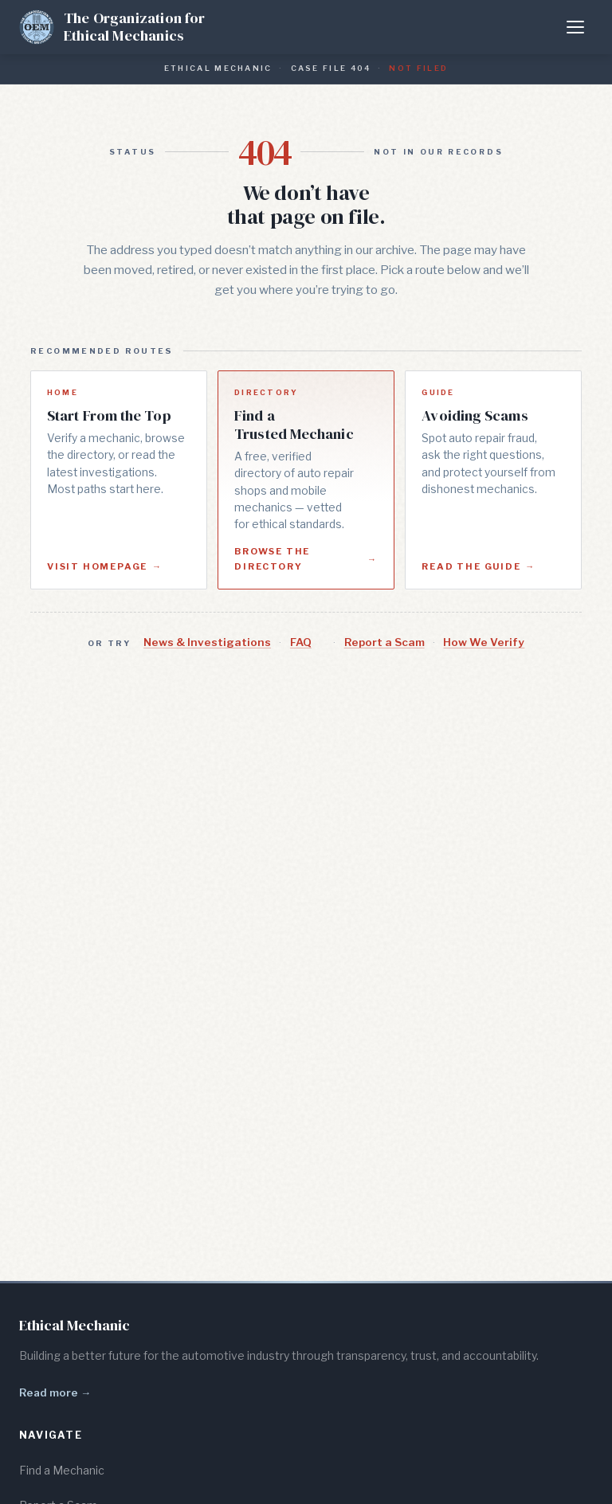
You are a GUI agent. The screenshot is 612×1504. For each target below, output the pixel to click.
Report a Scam (384, 642)
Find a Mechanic (61, 1470)
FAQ (301, 642)
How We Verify (483, 642)
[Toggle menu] (575, 27)
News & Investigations (207, 642)
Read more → (55, 1392)
